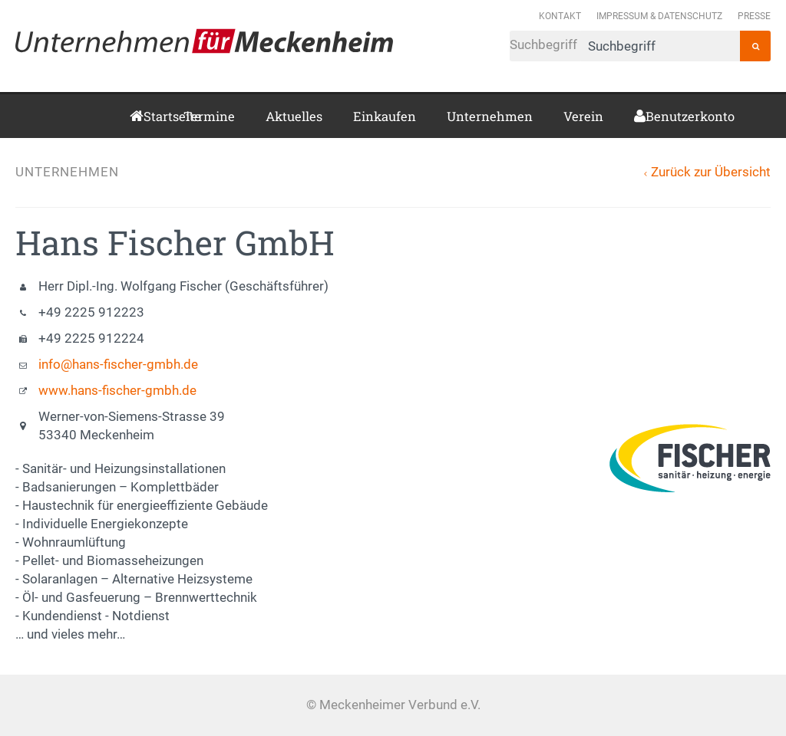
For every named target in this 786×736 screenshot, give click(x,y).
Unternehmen (490, 116)
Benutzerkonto (651, 116)
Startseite (148, 116)
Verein (583, 116)
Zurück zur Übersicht (711, 172)
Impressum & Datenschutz (659, 15)
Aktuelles (294, 116)
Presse (754, 15)
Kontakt (560, 15)
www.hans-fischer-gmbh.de (117, 390)
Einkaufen (384, 116)
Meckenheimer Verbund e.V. (204, 40)
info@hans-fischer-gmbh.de (118, 364)
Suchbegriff (625, 46)
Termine (209, 116)
